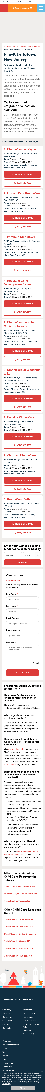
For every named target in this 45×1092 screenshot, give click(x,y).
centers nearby (21, 8)
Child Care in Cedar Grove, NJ (20, 934)
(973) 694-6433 (22, 227)
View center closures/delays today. (18, 999)
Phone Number (22, 634)
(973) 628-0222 (22, 183)
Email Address (22, 622)
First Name (22, 598)
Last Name (22, 610)
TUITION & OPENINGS (22, 174)
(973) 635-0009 (22, 489)
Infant (4, 1048)
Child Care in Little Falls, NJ (19, 919)
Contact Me (22, 673)
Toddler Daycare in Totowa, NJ (20, 893)
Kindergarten (7, 1063)
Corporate (6, 1028)
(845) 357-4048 (22, 533)
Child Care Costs (30, 1021)
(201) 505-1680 (22, 407)
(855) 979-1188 (22, 270)
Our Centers (7, 1021)
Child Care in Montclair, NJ (18, 948)
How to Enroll (10, 764)
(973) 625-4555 (22, 445)
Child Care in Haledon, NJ (18, 956)
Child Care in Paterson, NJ (18, 926)
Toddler (5, 1052)
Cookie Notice (8, 1079)
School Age (7, 1067)
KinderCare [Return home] (4, 8)
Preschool (6, 1056)
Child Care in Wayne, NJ (17, 941)
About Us (6, 1013)
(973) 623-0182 (22, 359)
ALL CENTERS (9, 46)
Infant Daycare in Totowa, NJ (19, 886)
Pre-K (4, 1059)
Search (22, 562)
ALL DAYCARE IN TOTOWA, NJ (28, 46)
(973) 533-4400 (22, 312)
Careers (5, 1024)
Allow (22, 1088)
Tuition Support (29, 1013)
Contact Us (7, 1017)
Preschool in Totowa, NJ (17, 901)
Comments (11, 642)
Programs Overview (10, 1045)
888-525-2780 (13, 580)
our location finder (16, 749)
